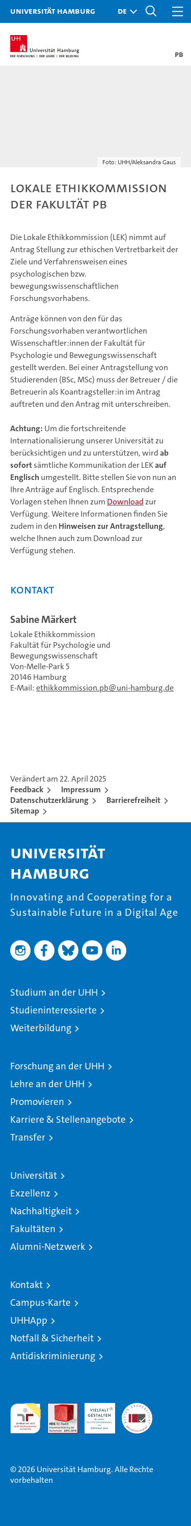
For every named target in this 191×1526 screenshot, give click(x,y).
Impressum (81, 789)
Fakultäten (33, 1228)
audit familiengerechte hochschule (25, 1418)
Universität (33, 1175)
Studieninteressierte (53, 1010)
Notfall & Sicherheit (52, 1338)
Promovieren (37, 1101)
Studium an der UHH (54, 992)
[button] (125, 11)
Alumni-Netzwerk (47, 1246)
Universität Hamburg (52, 10)
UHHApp (28, 1320)
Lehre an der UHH (47, 1084)
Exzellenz (30, 1193)
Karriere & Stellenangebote (68, 1119)
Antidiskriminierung (52, 1356)
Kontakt (26, 1284)
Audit (57, 1408)
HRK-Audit (94, 1413)
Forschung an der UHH (57, 1066)
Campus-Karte (40, 1302)
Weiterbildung (40, 1028)
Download (125, 501)
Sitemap (24, 810)
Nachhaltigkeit (41, 1211)
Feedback (26, 789)
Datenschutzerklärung (49, 800)
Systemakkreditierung (137, 1408)
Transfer (27, 1137)
